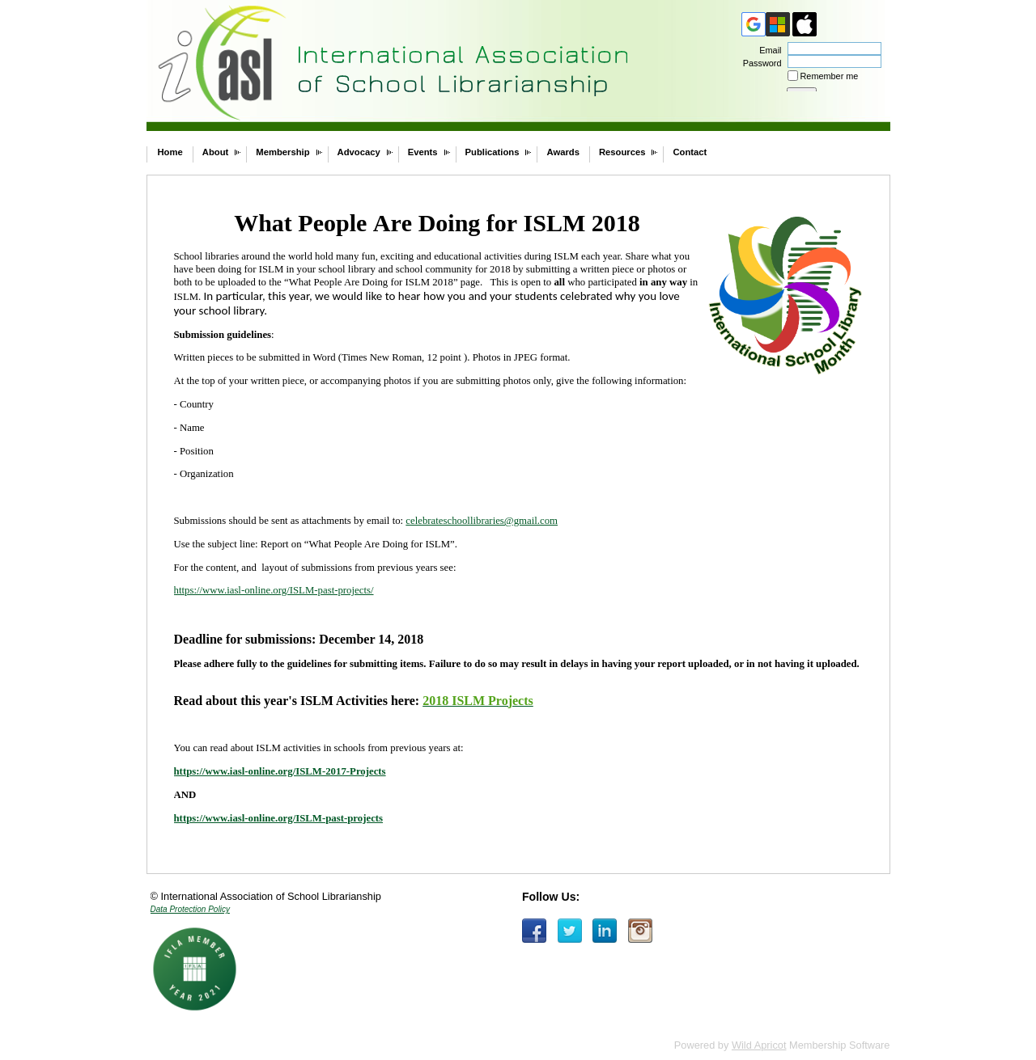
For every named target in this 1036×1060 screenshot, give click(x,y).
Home (170, 152)
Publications (492, 152)
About (215, 152)
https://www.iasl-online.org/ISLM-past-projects (279, 818)
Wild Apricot (759, 1045)
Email (767, 50)
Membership (282, 152)
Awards (562, 152)
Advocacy (359, 152)
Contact (690, 152)
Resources (622, 152)
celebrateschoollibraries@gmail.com (481, 520)
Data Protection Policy (190, 909)
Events (423, 152)
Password (759, 63)
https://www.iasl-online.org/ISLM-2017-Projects (280, 771)
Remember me (829, 76)
